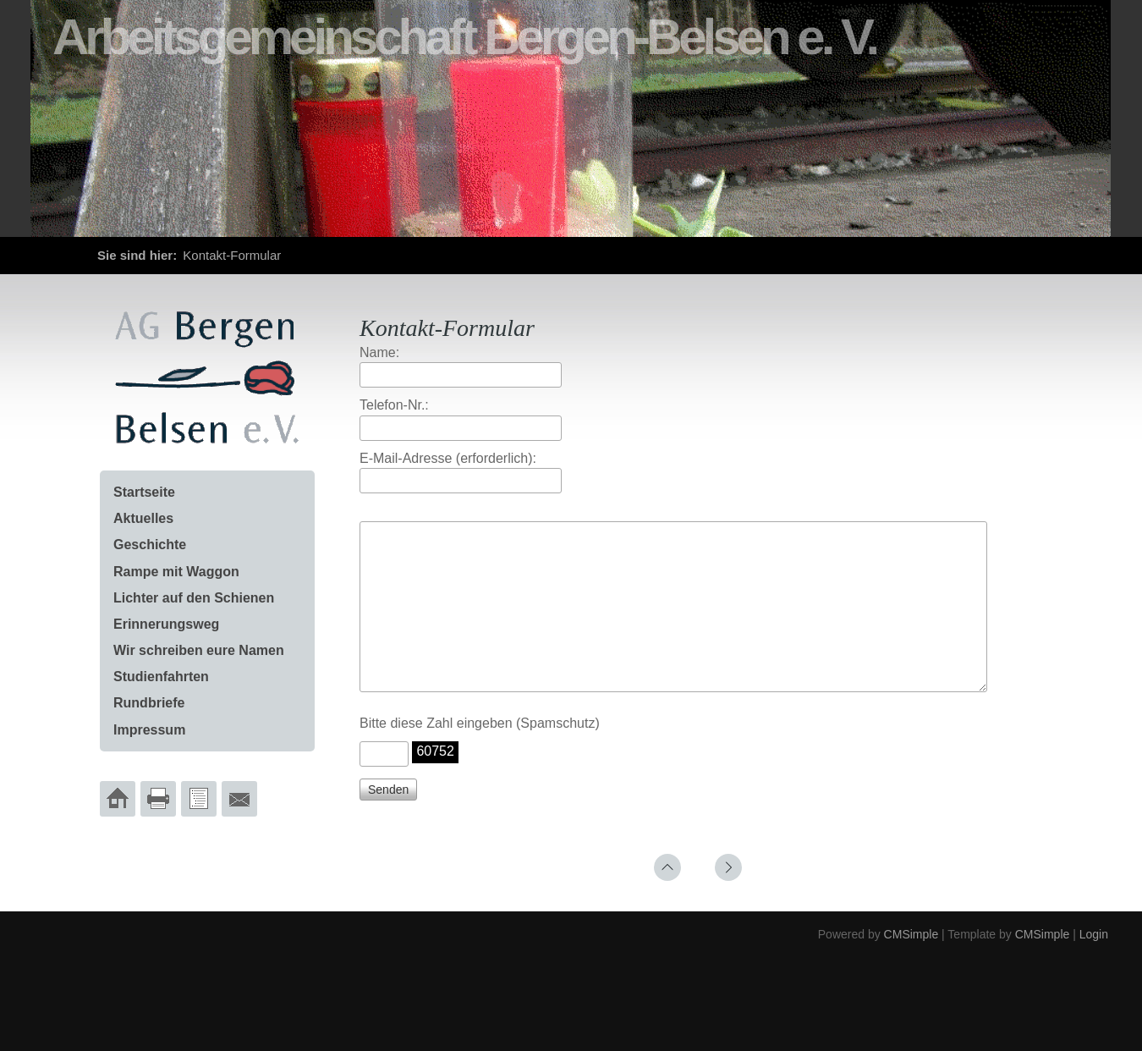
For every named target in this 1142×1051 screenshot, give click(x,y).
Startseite (144, 492)
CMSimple (911, 964)
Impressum (149, 730)
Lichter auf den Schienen (193, 598)
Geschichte (149, 544)
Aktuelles (143, 518)
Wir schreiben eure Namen (198, 650)
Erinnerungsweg (166, 624)
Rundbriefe (148, 703)
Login (1093, 964)
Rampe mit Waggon (176, 571)
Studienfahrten (161, 676)
